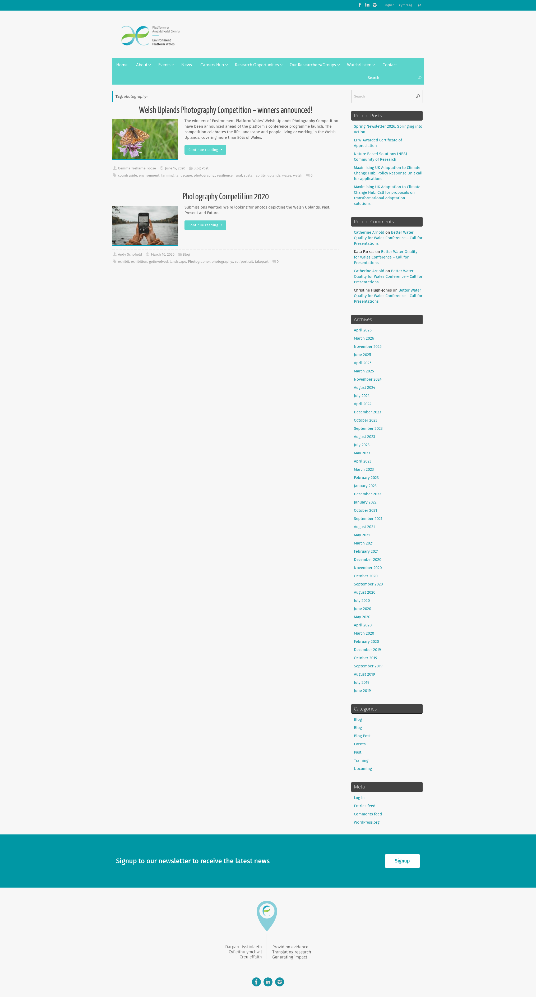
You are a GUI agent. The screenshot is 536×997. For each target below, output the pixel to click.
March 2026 (364, 338)
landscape (183, 175)
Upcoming (363, 768)
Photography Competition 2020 (226, 196)
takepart (262, 261)
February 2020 (366, 641)
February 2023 (366, 477)
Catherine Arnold (369, 232)
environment (149, 175)
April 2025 (362, 363)
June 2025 (362, 354)
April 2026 (363, 330)
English (389, 5)
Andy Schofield (130, 254)
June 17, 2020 (175, 168)
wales (286, 175)
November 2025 (368, 346)
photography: (204, 175)
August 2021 (364, 526)
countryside (127, 175)
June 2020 (362, 608)
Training (361, 760)
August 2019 (364, 674)
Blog (186, 254)
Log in (359, 797)
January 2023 (365, 485)
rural (238, 175)
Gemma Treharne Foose (137, 168)
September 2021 (368, 518)
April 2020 (363, 625)
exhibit (123, 261)
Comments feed (368, 814)
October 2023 (365, 420)
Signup (402, 861)
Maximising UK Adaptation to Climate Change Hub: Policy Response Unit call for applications (388, 173)
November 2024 (368, 379)
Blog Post (201, 168)
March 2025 (364, 371)
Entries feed (364, 806)
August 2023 (364, 436)
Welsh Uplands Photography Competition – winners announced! (225, 110)
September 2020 (368, 584)
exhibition (139, 261)
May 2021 (362, 535)
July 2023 (361, 444)
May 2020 (362, 617)
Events (360, 744)
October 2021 (365, 510)
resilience (225, 175)
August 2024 (364, 387)
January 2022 (365, 502)
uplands (273, 175)
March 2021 (363, 543)
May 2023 (362, 453)
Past (357, 752)
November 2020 (368, 567)
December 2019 (367, 649)
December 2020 (367, 559)
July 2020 (362, 600)
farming (167, 175)
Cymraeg (405, 5)
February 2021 (366, 551)
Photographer (199, 261)
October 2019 (365, 658)
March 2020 (364, 633)
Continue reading (206, 149)
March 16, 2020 (163, 254)
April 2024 (363, 403)
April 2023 (362, 461)
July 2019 (361, 682)
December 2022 (367, 494)
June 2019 (362, 690)
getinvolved (158, 261)
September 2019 (368, 666)
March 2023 (364, 469)
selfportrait (244, 261)
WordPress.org (367, 822)
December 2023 (367, 412)
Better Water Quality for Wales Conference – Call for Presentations (388, 238)
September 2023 (368, 428)
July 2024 (362, 395)
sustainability (255, 175)
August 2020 (365, 592)
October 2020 (366, 576)
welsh (297, 175)
